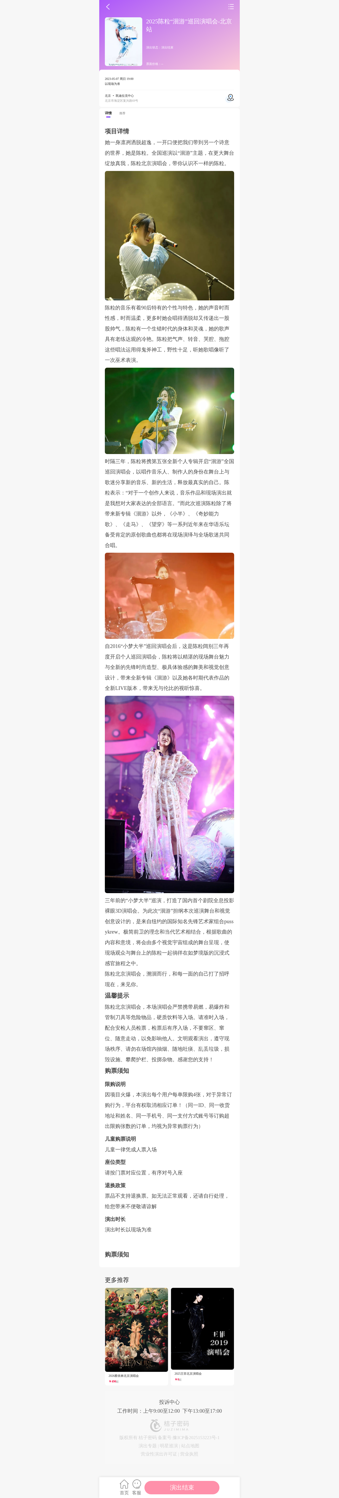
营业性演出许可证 (159, 1453)
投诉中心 (169, 1402)
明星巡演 (169, 1445)
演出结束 (182, 1487)
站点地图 (190, 1445)
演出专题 (148, 1445)
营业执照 (189, 1453)
